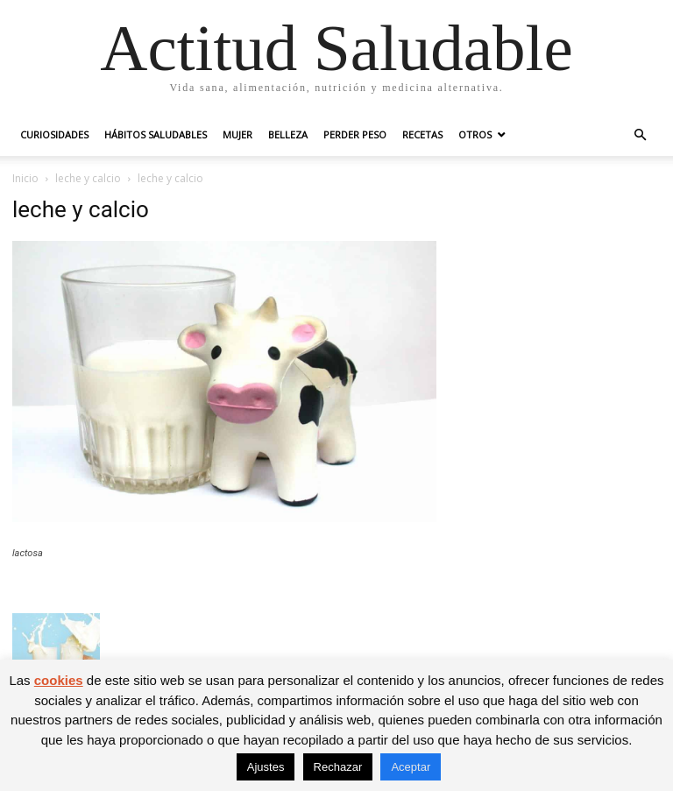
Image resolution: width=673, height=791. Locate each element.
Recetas (422, 134)
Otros (475, 134)
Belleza (288, 134)
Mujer (237, 134)
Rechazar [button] (338, 766)
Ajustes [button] (266, 766)
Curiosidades (54, 134)
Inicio (25, 178)
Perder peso (354, 134)
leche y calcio (88, 178)
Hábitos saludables (155, 134)
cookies (58, 680)
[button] (640, 135)
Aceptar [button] (410, 766)
